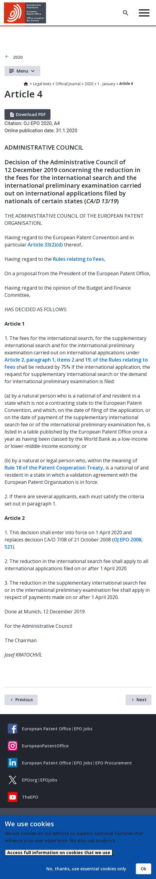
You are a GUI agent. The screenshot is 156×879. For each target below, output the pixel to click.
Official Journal (68, 83)
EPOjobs (48, 780)
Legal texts (42, 83)
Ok (143, 869)
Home (26, 84)
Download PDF (31, 114)
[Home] (27, 12)
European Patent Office (46, 729)
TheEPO (30, 797)
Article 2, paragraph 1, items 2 (39, 359)
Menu (22, 71)
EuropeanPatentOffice (45, 746)
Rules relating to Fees (78, 259)
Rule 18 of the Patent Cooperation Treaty (54, 467)
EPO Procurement (113, 763)
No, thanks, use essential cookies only (86, 869)
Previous (24, 699)
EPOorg (29, 780)
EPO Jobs (83, 729)
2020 (18, 57)
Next (141, 699)
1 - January (106, 83)
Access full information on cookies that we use (58, 852)
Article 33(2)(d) (45, 244)
